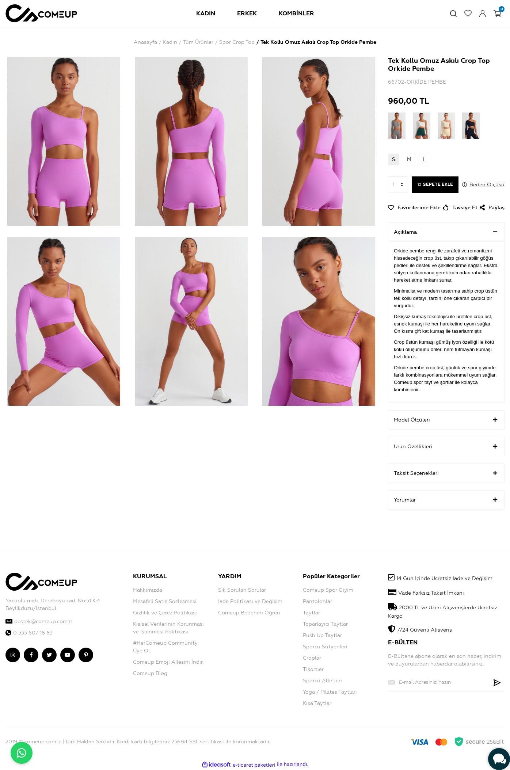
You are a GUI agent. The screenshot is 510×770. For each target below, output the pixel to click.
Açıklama (446, 232)
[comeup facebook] (31, 655)
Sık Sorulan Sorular (242, 590)
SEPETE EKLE (435, 184)
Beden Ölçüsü (487, 185)
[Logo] (41, 12)
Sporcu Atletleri (322, 681)
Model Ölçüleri (446, 419)
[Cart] (497, 13)
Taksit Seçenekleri (446, 473)
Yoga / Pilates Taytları (330, 692)
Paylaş (492, 208)
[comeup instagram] (12, 655)
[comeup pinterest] (86, 655)
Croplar (312, 658)
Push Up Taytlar (322, 635)
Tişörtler (313, 669)
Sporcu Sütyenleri (325, 647)
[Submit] (497, 682)
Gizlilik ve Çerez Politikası (165, 613)
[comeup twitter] (49, 655)
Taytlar (311, 613)
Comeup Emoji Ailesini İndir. (168, 662)
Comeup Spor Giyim (328, 590)
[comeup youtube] (67, 655)
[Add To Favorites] (414, 207)
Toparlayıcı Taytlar (325, 624)
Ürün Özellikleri (446, 446)
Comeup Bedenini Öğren (249, 613)
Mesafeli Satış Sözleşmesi (165, 601)
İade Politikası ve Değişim (250, 601)
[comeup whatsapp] (63, 633)
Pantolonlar (317, 601)
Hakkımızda (147, 590)
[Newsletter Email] (439, 682)
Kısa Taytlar (317, 703)
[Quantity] (398, 184)
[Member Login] (482, 13)
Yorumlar (446, 499)
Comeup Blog (150, 673)
